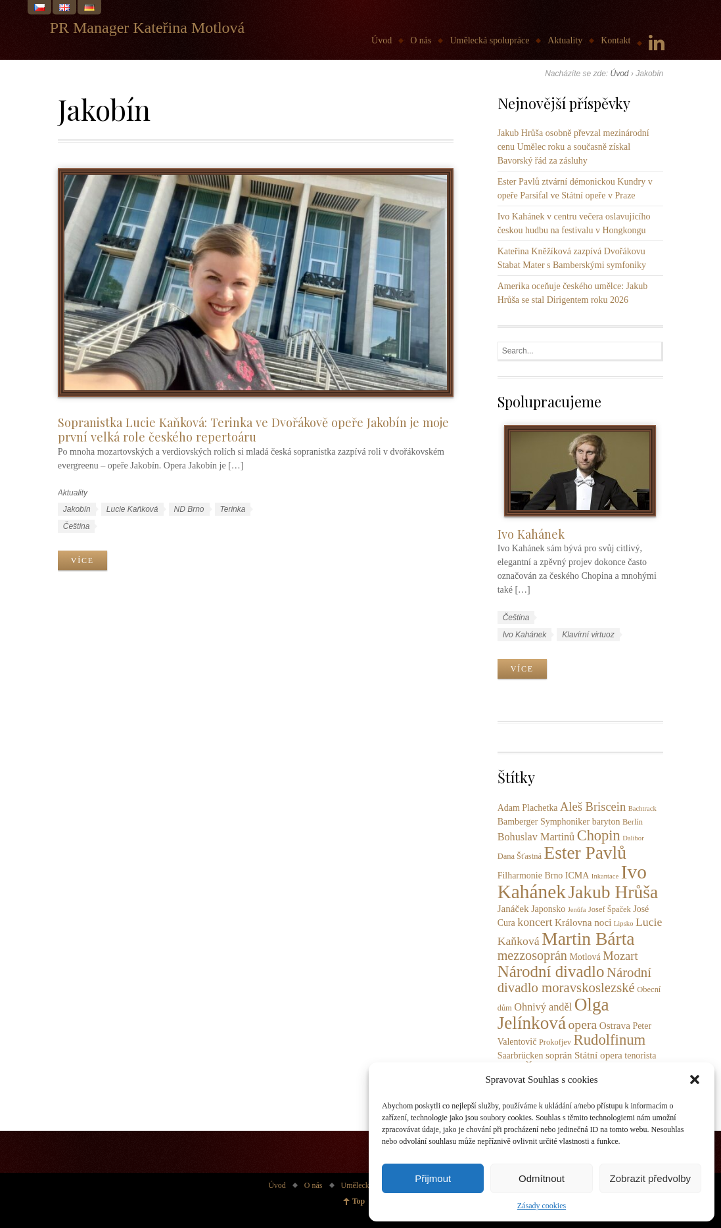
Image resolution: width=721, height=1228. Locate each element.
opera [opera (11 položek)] (582, 1024)
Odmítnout (542, 1178)
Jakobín (77, 509)
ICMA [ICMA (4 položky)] (577, 875)
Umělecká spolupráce (489, 40)
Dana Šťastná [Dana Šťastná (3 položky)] (520, 856)
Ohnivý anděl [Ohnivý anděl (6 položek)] (543, 1007)
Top (358, 1201)
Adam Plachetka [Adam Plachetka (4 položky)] (528, 808)
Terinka (233, 509)
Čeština (76, 526)
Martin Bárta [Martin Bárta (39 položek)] (588, 938)
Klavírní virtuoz (588, 634)
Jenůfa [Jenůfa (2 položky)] (577, 909)
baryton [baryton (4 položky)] (606, 822)
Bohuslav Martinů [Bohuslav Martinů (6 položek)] (536, 837)
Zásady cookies (541, 1205)
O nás (420, 40)
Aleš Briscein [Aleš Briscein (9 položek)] (593, 806)
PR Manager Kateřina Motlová (147, 27)
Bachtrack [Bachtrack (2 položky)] (642, 808)
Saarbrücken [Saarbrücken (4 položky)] (521, 1055)
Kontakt (615, 40)
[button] (694, 1079)
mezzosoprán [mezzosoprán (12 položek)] (532, 955)
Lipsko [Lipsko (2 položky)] (624, 923)
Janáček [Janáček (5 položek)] (513, 908)
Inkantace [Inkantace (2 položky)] (605, 876)
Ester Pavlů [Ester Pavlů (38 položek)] (585, 853)
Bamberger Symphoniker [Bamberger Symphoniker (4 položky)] (544, 822)
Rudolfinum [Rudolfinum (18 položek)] (610, 1040)
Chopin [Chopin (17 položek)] (598, 835)
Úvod (381, 40)
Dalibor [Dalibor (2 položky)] (633, 838)
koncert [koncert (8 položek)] (534, 921)
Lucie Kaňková (132, 509)
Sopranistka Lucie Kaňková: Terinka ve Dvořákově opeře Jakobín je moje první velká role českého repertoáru (253, 429)
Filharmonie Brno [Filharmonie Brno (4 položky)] (530, 875)
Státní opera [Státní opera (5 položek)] (598, 1054)
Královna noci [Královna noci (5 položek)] (583, 922)
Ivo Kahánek (531, 534)
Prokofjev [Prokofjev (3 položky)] (555, 1042)
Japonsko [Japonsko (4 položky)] (548, 909)
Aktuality (564, 40)
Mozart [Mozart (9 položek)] (620, 956)
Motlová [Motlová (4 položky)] (584, 957)
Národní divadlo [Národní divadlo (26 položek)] (551, 971)
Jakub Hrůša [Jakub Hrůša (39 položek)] (613, 892)
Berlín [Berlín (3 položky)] (632, 822)
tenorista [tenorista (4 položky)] (640, 1055)
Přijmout (433, 1178)
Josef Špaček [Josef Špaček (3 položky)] (609, 909)
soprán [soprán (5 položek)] (559, 1054)
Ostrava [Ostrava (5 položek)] (614, 1025)
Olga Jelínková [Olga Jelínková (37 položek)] (553, 1014)
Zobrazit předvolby (650, 1178)
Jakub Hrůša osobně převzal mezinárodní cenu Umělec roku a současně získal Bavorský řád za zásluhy (573, 147)
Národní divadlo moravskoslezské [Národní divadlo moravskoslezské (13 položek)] (574, 980)
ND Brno (189, 509)
